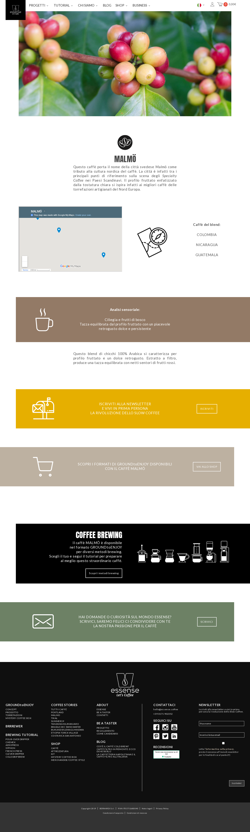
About (103, 705)
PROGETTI (37, 5)
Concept (11, 709)
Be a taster (107, 723)
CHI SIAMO (86, 5)
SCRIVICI (207, 621)
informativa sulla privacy (220, 749)
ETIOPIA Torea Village (64, 733)
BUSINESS (140, 5)
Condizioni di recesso (137, 813)
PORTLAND (57, 712)
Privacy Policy (162, 808)
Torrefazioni (14, 715)
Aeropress (12, 745)
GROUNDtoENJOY (20, 705)
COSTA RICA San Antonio (66, 736)
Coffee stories (64, 705)
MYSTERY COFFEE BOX (64, 757)
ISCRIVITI (207, 408)
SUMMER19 (57, 721)
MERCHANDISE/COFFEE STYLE (68, 760)
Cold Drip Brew (15, 757)
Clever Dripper (15, 754)
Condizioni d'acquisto (113, 813)
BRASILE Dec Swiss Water (66, 727)
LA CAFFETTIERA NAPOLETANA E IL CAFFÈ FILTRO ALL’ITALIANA (116, 755)
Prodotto (12, 712)
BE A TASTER (103, 712)
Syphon (10, 748)
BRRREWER (14, 726)
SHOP (119, 5)
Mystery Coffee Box (18, 718)
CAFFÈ (55, 748)
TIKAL (54, 718)
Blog (101, 742)
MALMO (55, 715)
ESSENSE (101, 709)
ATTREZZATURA (60, 751)
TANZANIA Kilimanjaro (65, 724)
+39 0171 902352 (163, 714)
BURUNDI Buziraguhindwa (67, 730)
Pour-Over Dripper (17, 739)
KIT (53, 754)
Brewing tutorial (22, 735)
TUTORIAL (62, 5)
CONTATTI (102, 715)
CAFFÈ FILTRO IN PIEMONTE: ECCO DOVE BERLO (116, 750)
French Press (14, 751)
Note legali (147, 808)
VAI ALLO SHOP (206, 466)
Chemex (10, 742)
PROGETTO (103, 728)
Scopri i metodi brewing (104, 573)
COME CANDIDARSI (107, 734)
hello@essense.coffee (165, 709)
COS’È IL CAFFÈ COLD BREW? (113, 746)
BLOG (107, 5)
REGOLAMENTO (106, 731)
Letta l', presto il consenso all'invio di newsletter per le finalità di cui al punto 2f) (219, 752)
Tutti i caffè (59, 709)
